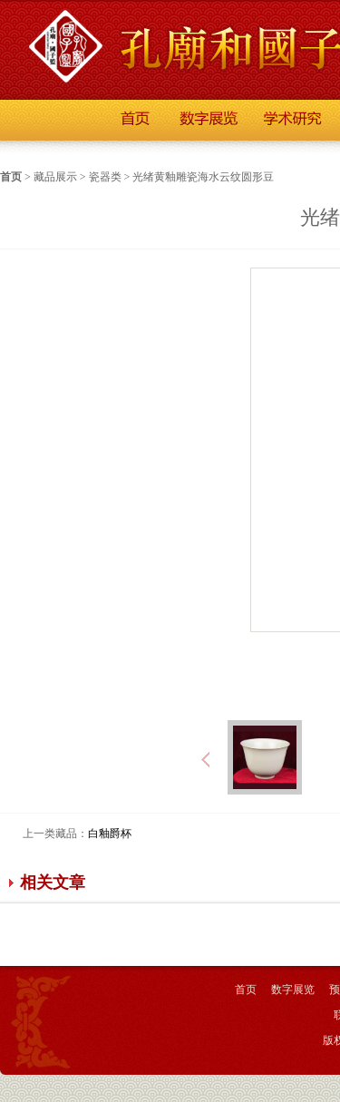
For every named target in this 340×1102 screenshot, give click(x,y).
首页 (11, 177)
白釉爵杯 (109, 833)
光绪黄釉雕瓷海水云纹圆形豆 (203, 177)
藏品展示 (55, 177)
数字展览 (293, 989)
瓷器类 (105, 177)
